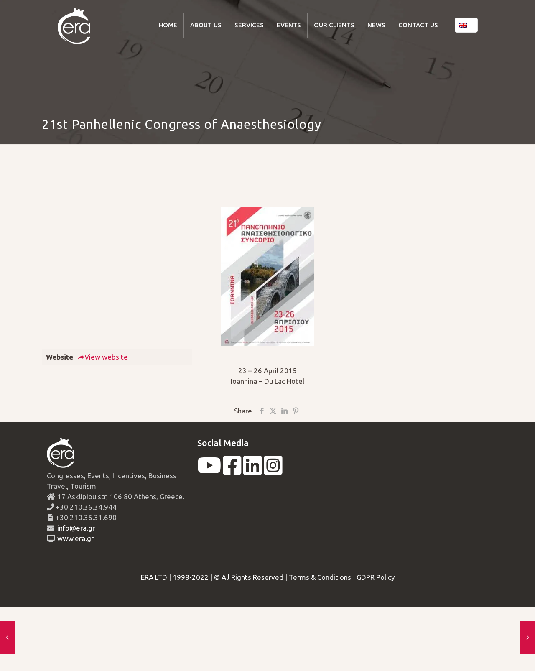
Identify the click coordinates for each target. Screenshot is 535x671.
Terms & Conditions (320, 577)
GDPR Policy (376, 577)
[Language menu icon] (466, 25)
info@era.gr (75, 528)
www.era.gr (74, 538)
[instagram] (273, 471)
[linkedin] (252, 471)
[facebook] (232, 471)
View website (102, 357)
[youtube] (209, 471)
